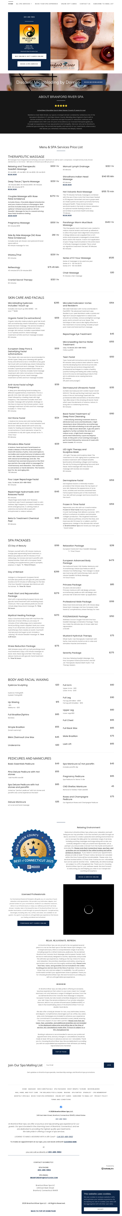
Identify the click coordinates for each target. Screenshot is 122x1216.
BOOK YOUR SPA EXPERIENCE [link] (46, 4)
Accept (101, 1209)
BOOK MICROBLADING (93, 82)
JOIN (109, 1065)
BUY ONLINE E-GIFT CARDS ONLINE (29, 56)
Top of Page (61, 1052)
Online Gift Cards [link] (69, 4)
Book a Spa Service (29, 64)
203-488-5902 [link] (29, 17)
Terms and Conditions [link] (61, 1099)
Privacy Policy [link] (101, 1096)
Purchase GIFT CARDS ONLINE (33, 923)
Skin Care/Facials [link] (45, 1089)
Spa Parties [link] (77, 1092)
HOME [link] (10, 4)
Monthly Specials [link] (22, 1096)
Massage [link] (32, 1089)
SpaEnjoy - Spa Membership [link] (95, 1092)
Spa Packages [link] (60, 1089)
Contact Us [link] (85, 4)
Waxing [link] (67, 1092)
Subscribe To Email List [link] (103, 4)
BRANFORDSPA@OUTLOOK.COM (44, 1177)
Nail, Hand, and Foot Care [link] (26, 1092)
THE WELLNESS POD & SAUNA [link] (51, 1092)
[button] (24, 4)
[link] (29, 34)
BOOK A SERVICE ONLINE (89, 877)
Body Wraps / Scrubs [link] (77, 1089)
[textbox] (73, 1065)
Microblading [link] (94, 1089)
